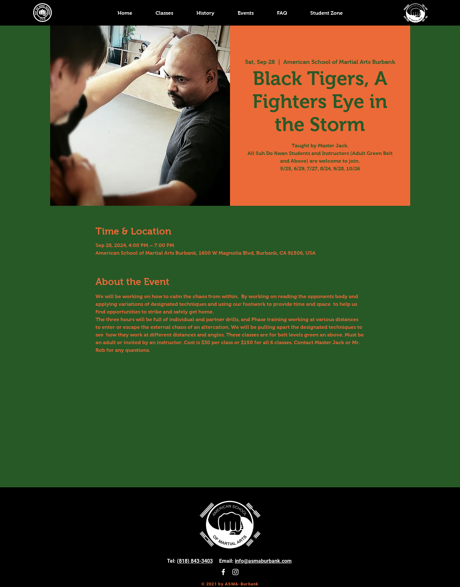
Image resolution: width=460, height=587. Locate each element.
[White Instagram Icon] (235, 572)
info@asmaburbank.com (263, 561)
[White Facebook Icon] (223, 572)
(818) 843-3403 (195, 561)
